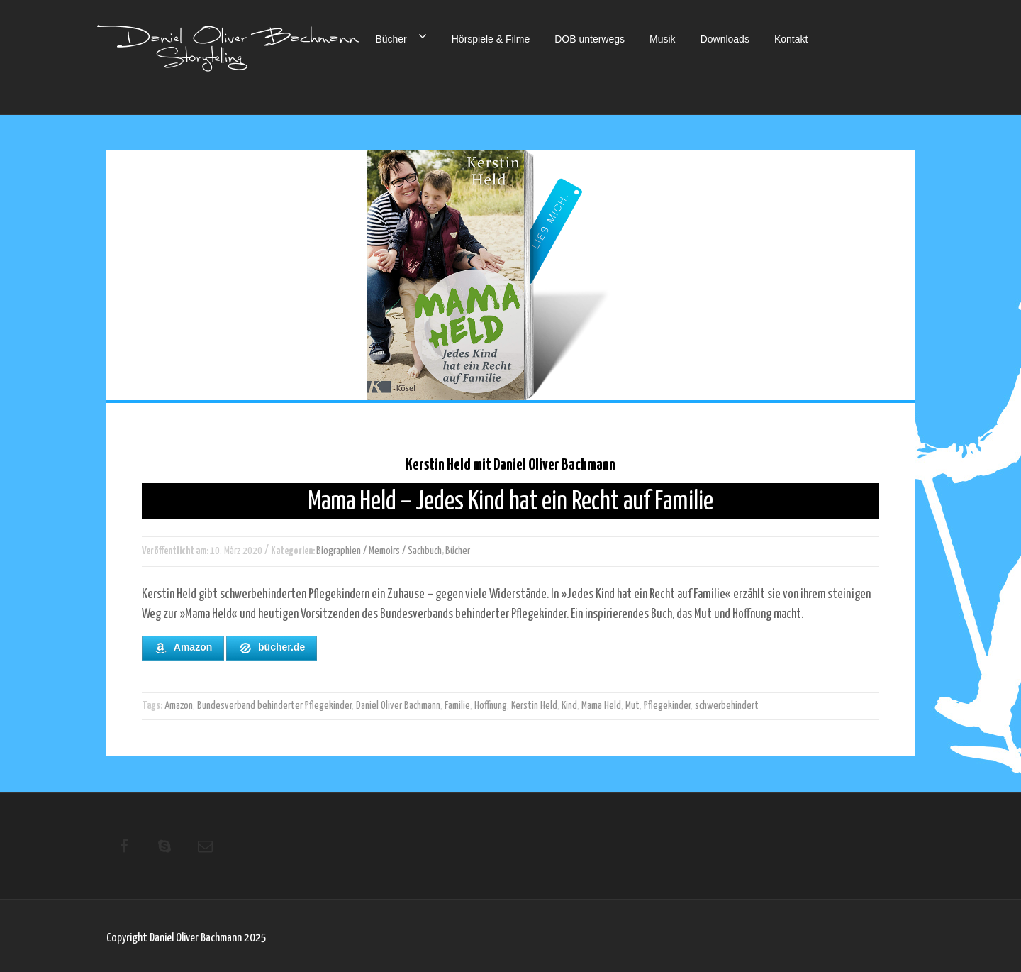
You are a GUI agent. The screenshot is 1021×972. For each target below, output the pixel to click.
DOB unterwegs (589, 39)
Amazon (183, 647)
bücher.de (271, 647)
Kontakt (791, 39)
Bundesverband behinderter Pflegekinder (274, 705)
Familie (457, 705)
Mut (632, 705)
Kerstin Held (534, 705)
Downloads (725, 39)
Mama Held (601, 705)
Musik (662, 39)
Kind (569, 705)
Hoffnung (490, 705)
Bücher (400, 36)
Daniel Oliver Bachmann (398, 705)
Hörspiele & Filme (491, 39)
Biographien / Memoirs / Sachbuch (379, 551)
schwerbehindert (727, 705)
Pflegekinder (667, 705)
